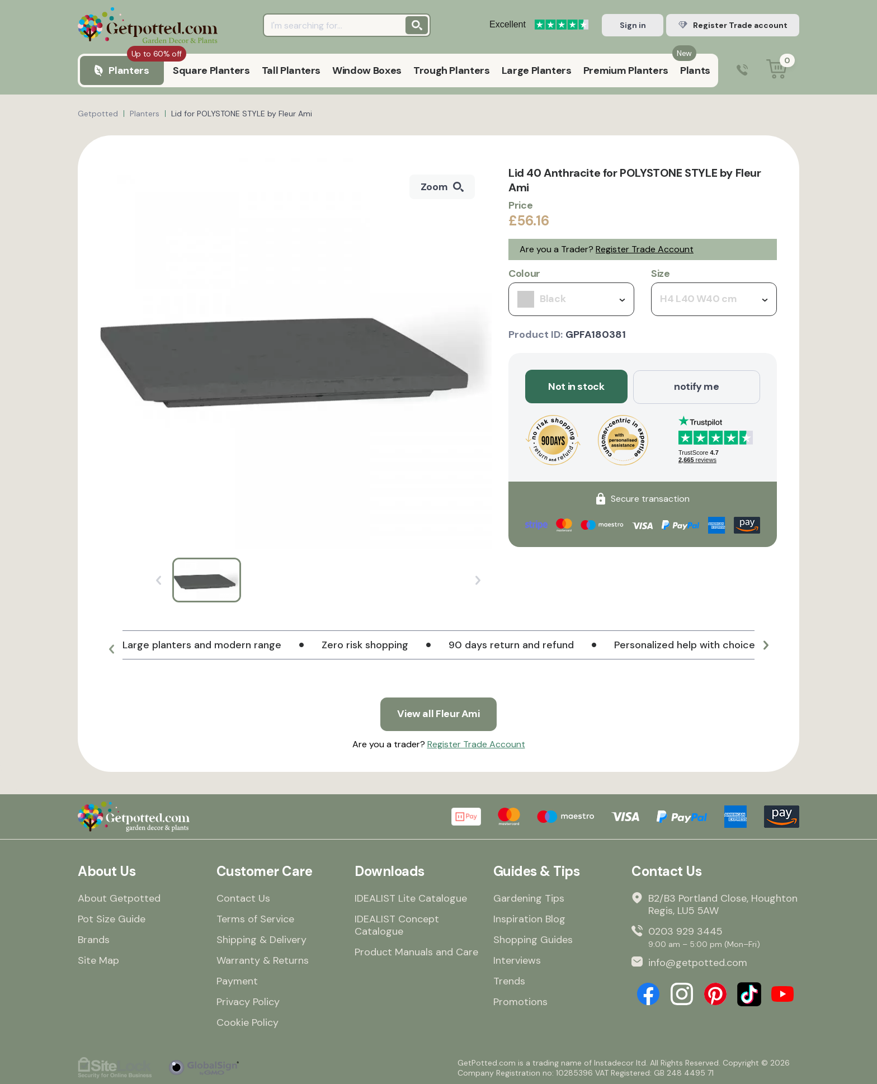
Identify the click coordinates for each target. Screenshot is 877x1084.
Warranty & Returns (262, 960)
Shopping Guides (533, 939)
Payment (237, 980)
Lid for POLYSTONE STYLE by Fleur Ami (241, 114)
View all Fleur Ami (438, 713)
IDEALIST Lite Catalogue (411, 897)
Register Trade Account (645, 249)
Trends (509, 980)
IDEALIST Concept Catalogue (397, 924)
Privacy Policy (248, 1001)
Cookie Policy (247, 1022)
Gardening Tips (528, 897)
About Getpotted (119, 897)
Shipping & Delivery (261, 939)
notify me (696, 386)
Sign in (633, 25)
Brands (94, 939)
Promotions (520, 1001)
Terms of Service (255, 918)
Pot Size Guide (111, 918)
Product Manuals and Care (416, 951)
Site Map (98, 960)
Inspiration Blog (529, 918)
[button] (111, 649)
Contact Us (243, 897)
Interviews (517, 960)
